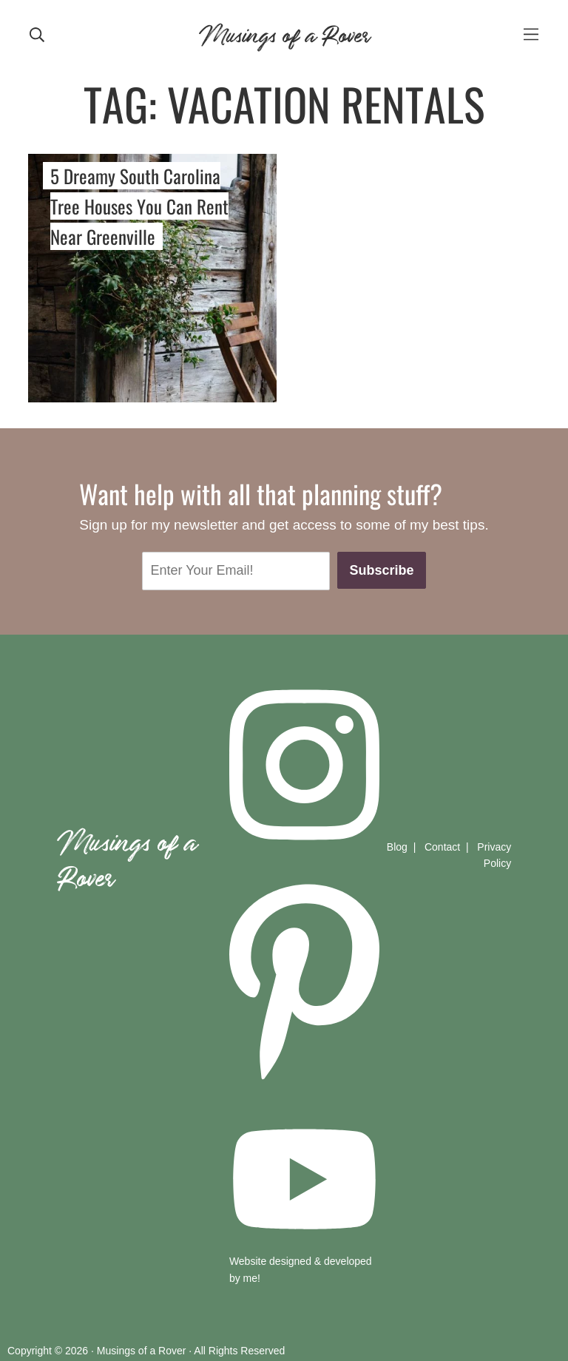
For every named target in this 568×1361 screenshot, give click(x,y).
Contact (442, 847)
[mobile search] (37, 33)
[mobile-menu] (531, 34)
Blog (397, 847)
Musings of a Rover (284, 33)
